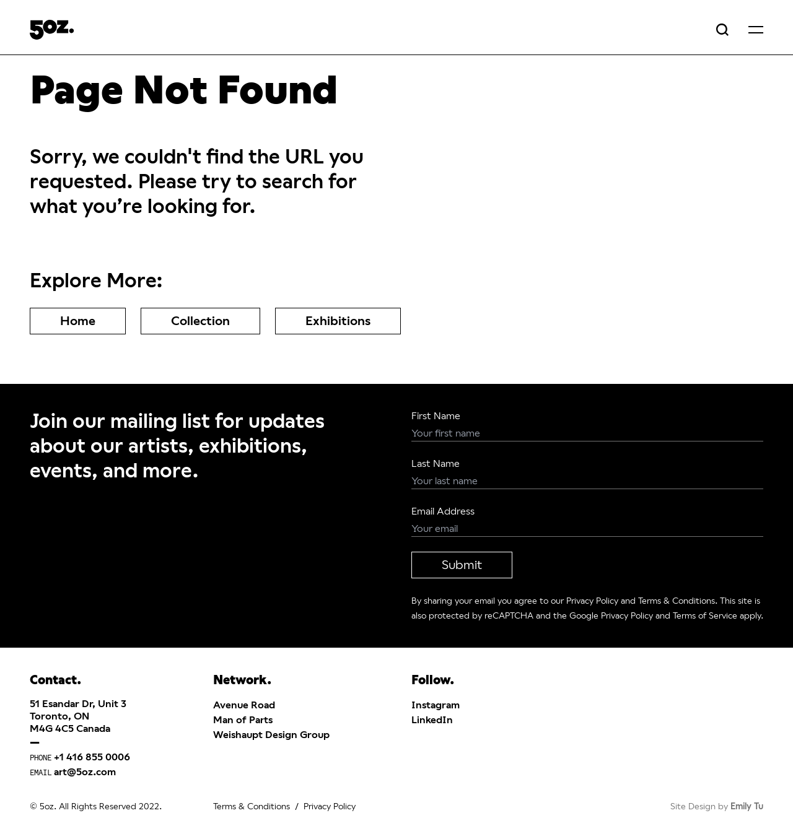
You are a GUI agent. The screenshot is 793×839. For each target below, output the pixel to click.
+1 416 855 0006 (92, 757)
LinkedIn (432, 720)
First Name (435, 416)
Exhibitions (337, 321)
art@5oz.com (85, 772)
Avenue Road (244, 705)
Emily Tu (746, 806)
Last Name (435, 463)
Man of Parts (243, 720)
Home (77, 321)
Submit (462, 565)
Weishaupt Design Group (271, 735)
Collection (200, 321)
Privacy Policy (592, 601)
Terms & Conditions (676, 601)
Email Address (443, 511)
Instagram (435, 705)
